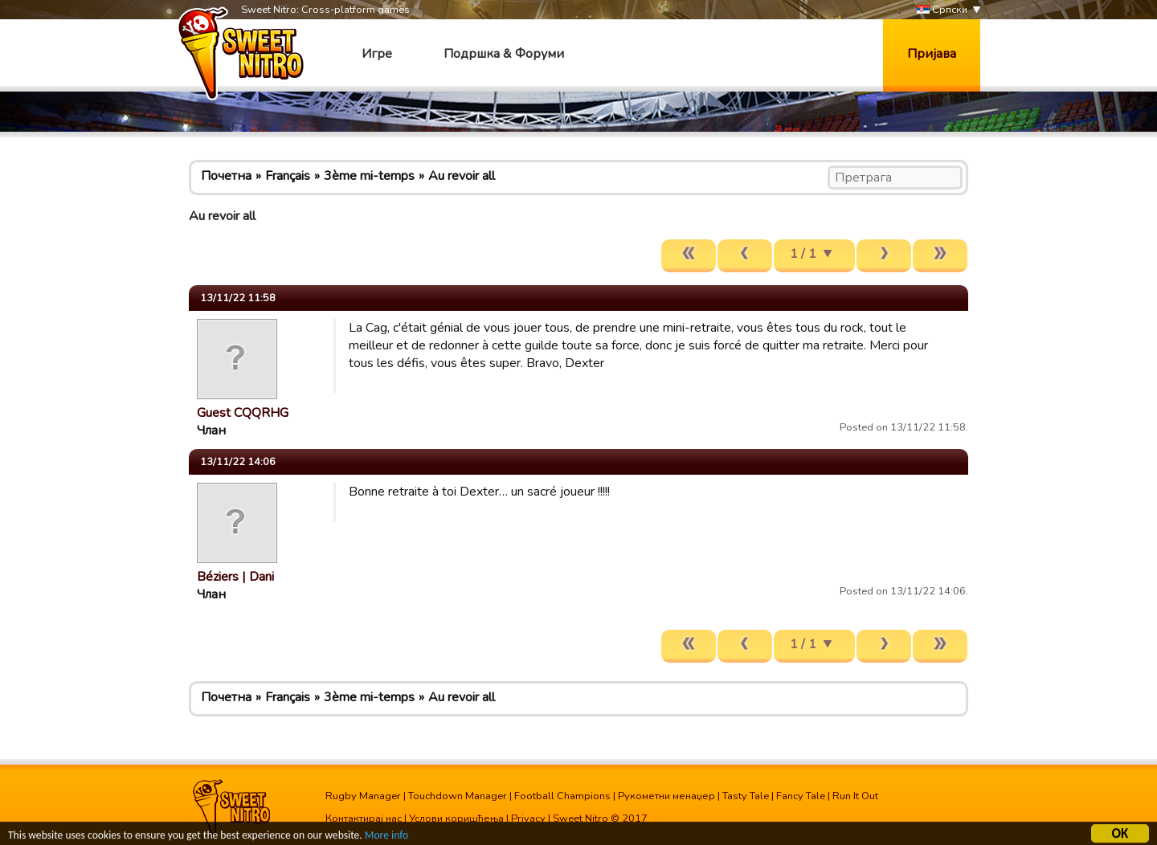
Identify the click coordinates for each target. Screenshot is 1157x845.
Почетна (226, 176)
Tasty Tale (745, 796)
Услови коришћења (456, 818)
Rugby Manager (363, 796)
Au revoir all (461, 176)
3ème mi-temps (369, 176)
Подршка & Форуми (504, 54)
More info (386, 837)
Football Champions (562, 796)
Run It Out (855, 796)
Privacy (528, 818)
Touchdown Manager (457, 796)
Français (287, 176)
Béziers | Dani (235, 577)
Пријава (931, 54)
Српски (942, 10)
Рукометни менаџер (666, 796)
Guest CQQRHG (242, 413)
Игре (377, 54)
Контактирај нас (363, 818)
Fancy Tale (800, 796)
